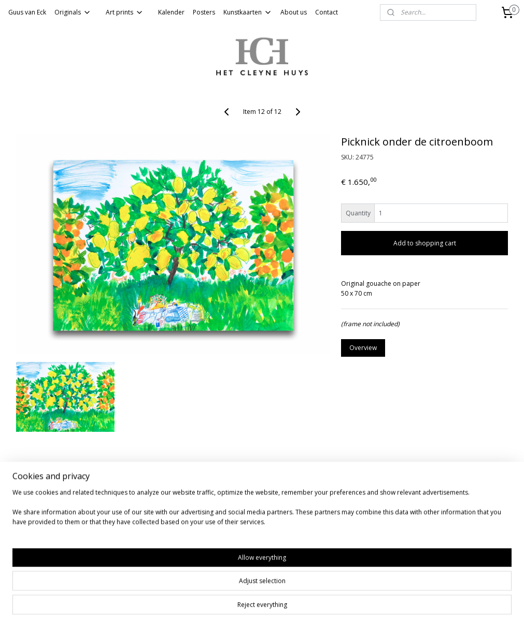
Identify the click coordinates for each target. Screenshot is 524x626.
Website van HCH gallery (40, 510)
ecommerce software (281, 607)
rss (240, 607)
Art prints (125, 12)
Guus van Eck (27, 12)
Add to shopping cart (424, 242)
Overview (363, 347)
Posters (204, 12)
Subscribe (26, 565)
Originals (72, 12)
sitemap (218, 607)
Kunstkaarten (247, 12)
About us (293, 12)
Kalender (171, 12)
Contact (326, 12)
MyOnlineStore (373, 607)
